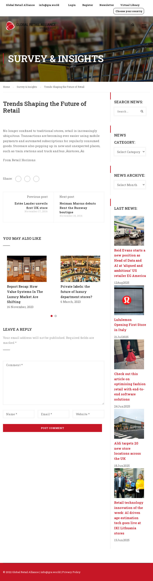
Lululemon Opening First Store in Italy (130, 325)
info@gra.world (49, 5)
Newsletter (106, 5)
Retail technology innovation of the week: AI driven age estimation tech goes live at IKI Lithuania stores (128, 517)
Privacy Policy (71, 572)
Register (87, 5)
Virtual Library (130, 5)
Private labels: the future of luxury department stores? (76, 291)
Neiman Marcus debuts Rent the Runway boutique (78, 207)
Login (72, 5)
